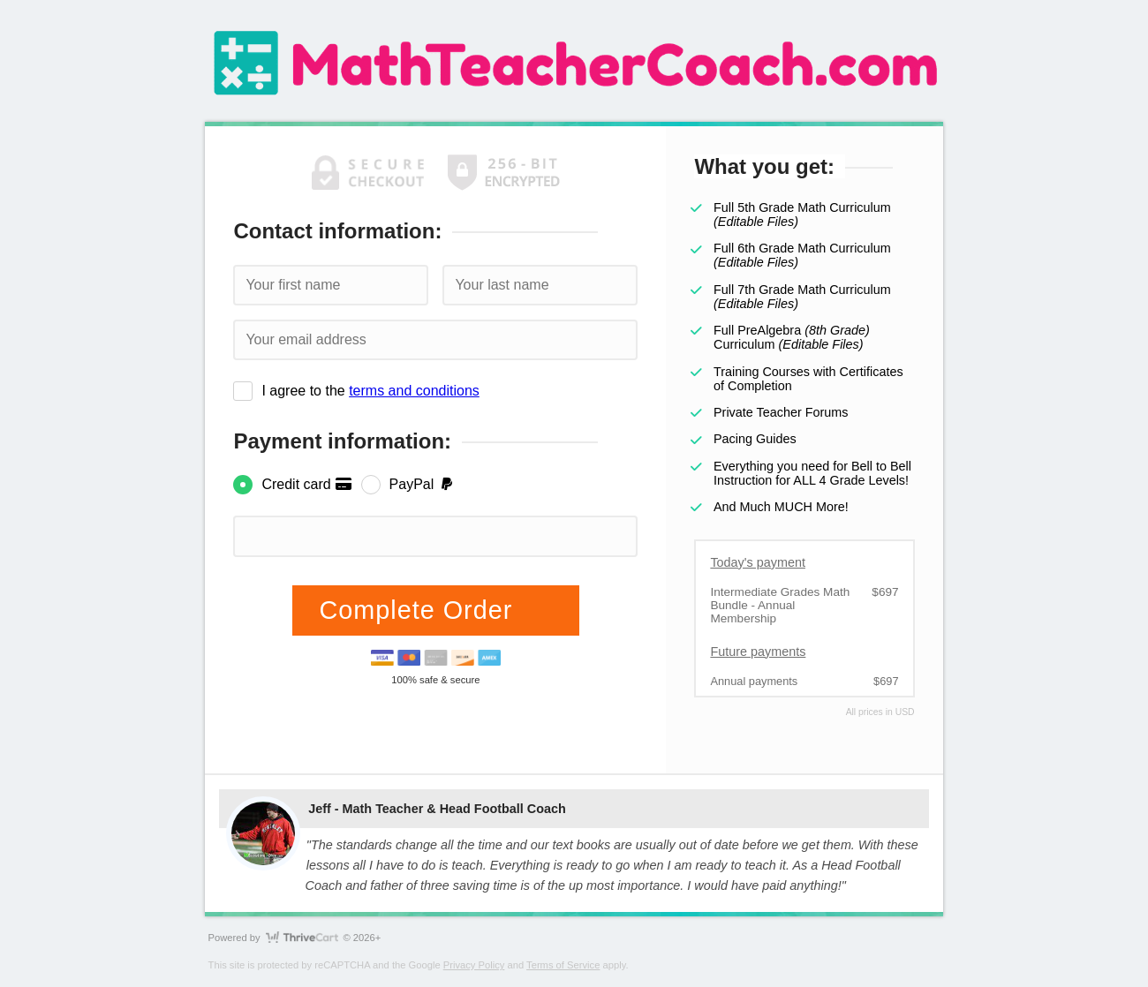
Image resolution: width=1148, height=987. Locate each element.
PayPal (422, 484)
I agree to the (370, 390)
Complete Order (419, 610)
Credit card (306, 484)
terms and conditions (414, 390)
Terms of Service (563, 965)
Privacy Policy (474, 965)
